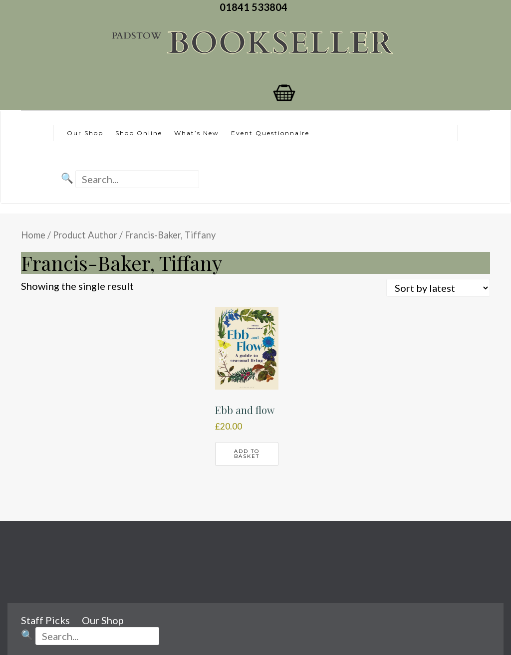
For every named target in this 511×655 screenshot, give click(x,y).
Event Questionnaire (270, 133)
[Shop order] (438, 288)
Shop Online (138, 133)
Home (33, 234)
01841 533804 (255, 7)
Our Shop (85, 133)
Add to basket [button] (246, 453)
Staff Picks (45, 620)
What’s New (196, 133)
